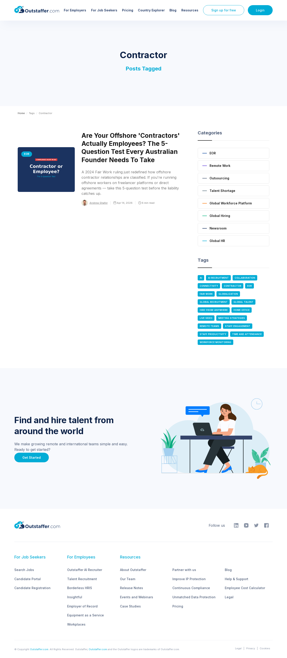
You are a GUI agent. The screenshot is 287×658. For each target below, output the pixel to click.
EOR (249, 285)
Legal (229, 597)
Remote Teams (209, 326)
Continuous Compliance (191, 588)
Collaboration (245, 277)
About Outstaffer (133, 570)
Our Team (127, 579)
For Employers (75, 10)
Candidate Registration (32, 588)
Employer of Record (82, 606)
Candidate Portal (27, 579)
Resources (189, 10)
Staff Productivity (213, 334)
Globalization (228, 294)
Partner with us (184, 570)
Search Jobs (24, 570)
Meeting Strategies (231, 318)
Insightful (74, 597)
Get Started (31, 457)
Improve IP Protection (189, 579)
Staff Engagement (237, 326)
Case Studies (130, 606)
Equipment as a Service (85, 615)
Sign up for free (223, 10)
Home (21, 113)
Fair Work (206, 294)
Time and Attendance (247, 334)
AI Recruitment (218, 277)
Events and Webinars (136, 597)
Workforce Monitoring (215, 342)
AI (201, 277)
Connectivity (209, 285)
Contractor (232, 285)
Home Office (241, 310)
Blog (172, 10)
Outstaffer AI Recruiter (84, 570)
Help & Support (236, 579)
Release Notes (131, 588)
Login (260, 10)
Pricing (127, 10)
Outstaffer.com (39, 649)
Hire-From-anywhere (214, 310)
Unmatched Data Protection (194, 597)
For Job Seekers (104, 10)
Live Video (206, 318)
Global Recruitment (214, 302)
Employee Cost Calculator (245, 588)
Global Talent (243, 302)
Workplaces (76, 624)
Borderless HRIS (79, 588)
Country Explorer (151, 10)
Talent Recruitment (82, 579)
